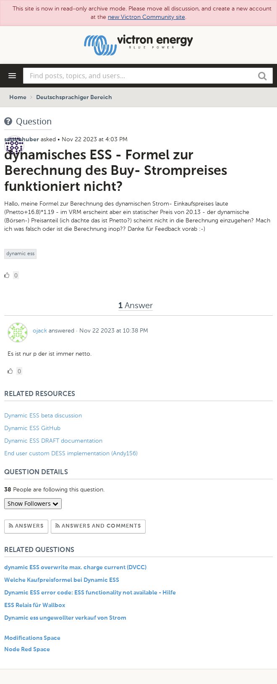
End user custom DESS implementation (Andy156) (71, 453)
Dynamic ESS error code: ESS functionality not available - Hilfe (90, 593)
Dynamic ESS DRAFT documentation (53, 440)
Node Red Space (27, 649)
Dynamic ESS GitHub (33, 428)
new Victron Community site (146, 17)
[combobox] (148, 76)
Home (17, 97)
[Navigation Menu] (12, 76)
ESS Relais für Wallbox (34, 605)
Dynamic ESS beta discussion (43, 415)
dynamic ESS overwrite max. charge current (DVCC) (75, 567)
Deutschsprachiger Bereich (74, 97)
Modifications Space (32, 638)
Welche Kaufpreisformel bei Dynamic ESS (61, 580)
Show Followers (33, 503)
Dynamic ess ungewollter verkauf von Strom (65, 618)
